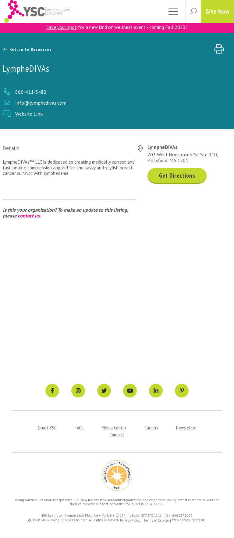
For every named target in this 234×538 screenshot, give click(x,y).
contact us (29, 215)
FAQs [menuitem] (79, 428)
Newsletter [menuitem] (186, 428)
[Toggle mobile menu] (173, 12)
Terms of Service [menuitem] (156, 520)
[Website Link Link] (117, 113)
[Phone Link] (117, 91)
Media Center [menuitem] (114, 428)
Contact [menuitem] (116, 435)
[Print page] (221, 49)
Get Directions (177, 175)
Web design (181, 520)
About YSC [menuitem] (46, 428)
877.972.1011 (151, 515)
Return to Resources (27, 49)
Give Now (217, 11)
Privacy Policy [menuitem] (130, 520)
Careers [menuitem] (151, 428)
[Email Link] (117, 102)
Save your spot (61, 27)
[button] (193, 11)
